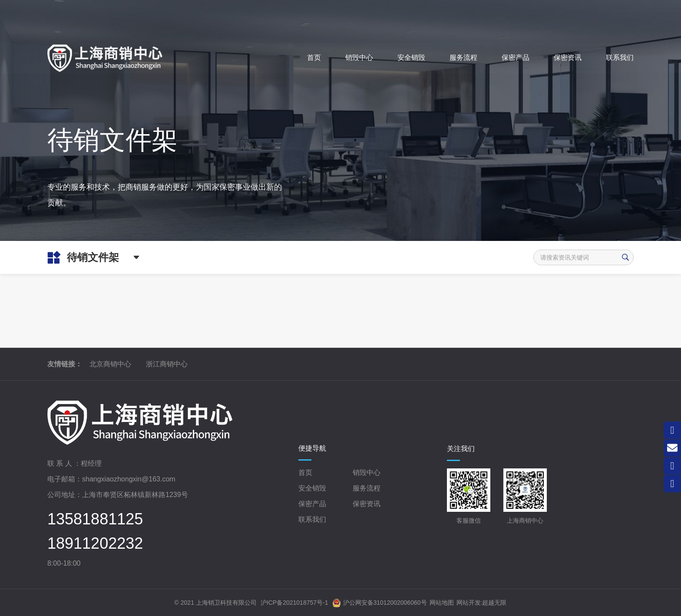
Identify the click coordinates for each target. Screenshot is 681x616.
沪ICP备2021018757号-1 (294, 602)
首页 (305, 472)
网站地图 (442, 602)
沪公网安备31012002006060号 (379, 603)
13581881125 (95, 519)
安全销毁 (312, 488)
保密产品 (312, 503)
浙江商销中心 (167, 364)
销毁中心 (366, 472)
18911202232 (95, 543)
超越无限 (494, 602)
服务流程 (366, 488)
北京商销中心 (110, 364)
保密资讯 (366, 503)
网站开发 (468, 602)
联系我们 (312, 519)
